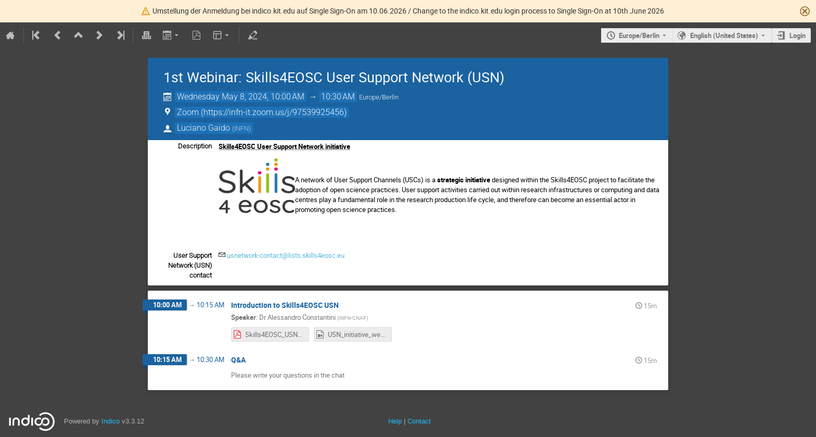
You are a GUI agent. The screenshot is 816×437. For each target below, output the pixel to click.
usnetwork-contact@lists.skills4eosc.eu (286, 255)
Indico (110, 421)
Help (395, 421)
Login (797, 35)
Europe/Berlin (639, 35)
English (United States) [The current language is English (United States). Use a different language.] (724, 35)
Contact (419, 421)
